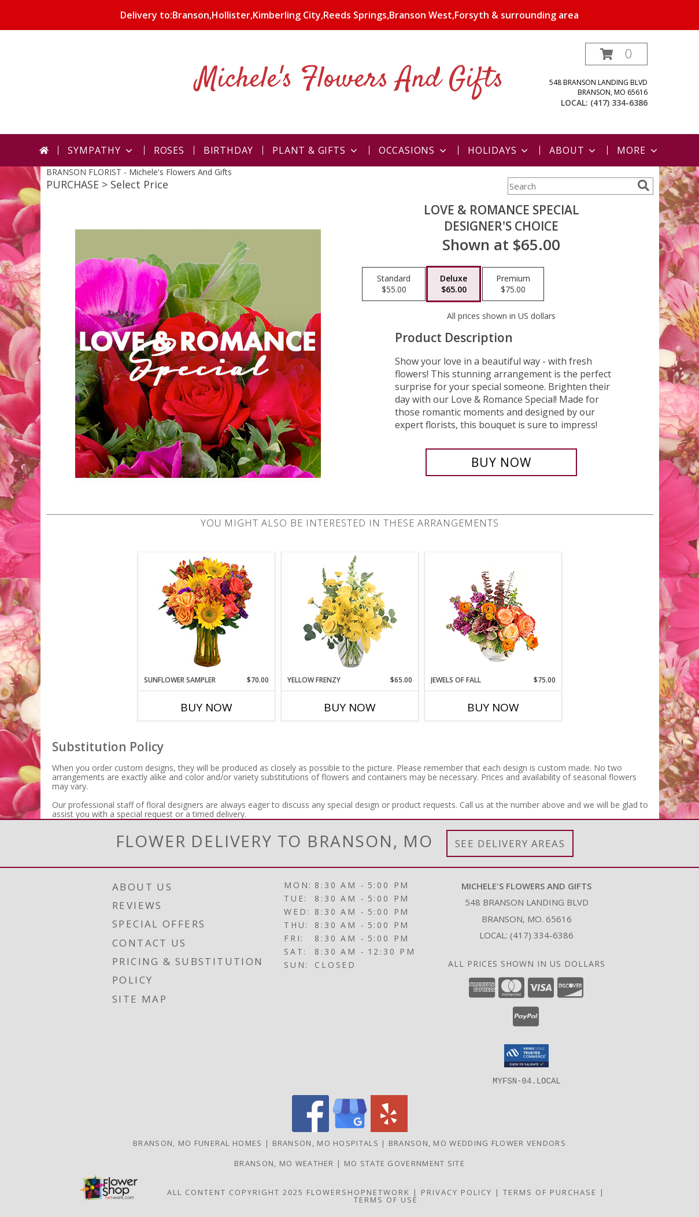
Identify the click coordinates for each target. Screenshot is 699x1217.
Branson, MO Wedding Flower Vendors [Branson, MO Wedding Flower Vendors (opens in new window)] (477, 1142)
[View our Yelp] (389, 1128)
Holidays (499, 150)
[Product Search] (570, 186)
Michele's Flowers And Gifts (350, 79)
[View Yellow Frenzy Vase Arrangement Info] (349, 614)
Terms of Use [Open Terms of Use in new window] (386, 1199)
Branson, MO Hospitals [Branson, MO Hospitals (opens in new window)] (325, 1142)
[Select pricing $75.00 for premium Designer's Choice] (513, 284)
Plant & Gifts (315, 150)
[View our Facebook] (310, 1128)
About (573, 150)
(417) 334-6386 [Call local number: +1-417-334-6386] (619, 102)
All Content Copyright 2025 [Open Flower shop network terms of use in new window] (235, 1191)
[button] (616, 54)
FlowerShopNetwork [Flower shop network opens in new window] (358, 1191)
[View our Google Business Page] (349, 1128)
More (638, 150)
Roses (169, 150)
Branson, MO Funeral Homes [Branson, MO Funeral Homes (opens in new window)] (197, 1142)
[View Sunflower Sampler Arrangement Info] (206, 614)
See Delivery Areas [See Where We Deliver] (510, 843)
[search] (643, 185)
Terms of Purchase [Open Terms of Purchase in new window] (550, 1191)
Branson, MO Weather (284, 1162)
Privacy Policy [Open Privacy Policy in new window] (456, 1191)
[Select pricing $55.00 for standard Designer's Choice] (394, 284)
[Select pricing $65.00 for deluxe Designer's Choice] (453, 284)
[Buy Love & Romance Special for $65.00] (502, 462)
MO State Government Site (404, 1162)
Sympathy (101, 150)
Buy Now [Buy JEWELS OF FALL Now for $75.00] (493, 707)
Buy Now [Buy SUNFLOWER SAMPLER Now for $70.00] (206, 707)
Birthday (228, 150)
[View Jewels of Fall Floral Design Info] (493, 614)
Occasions (414, 150)
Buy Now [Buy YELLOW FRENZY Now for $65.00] (350, 707)
